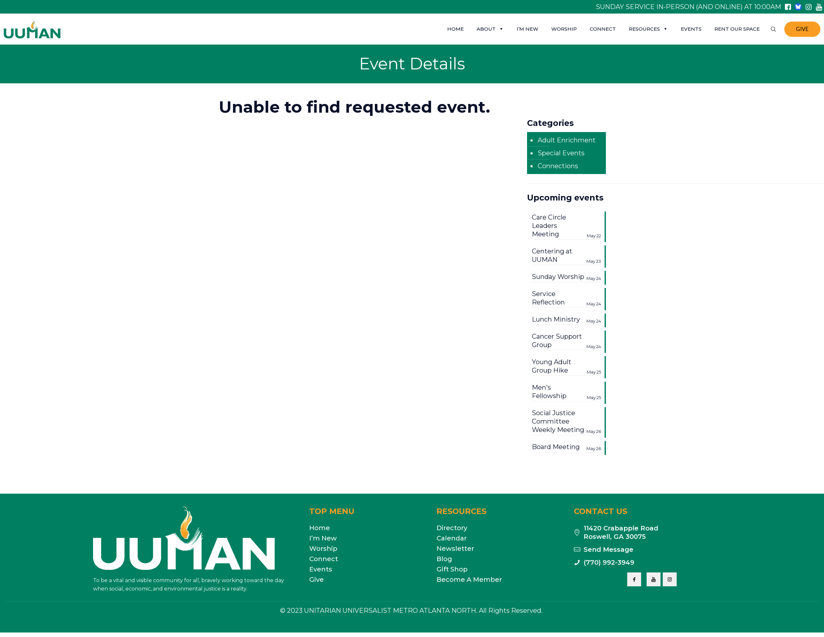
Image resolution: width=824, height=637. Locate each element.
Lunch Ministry (566, 319)
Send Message (608, 549)
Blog (444, 559)
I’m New (323, 538)
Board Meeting (566, 447)
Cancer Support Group (566, 341)
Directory (452, 528)
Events (320, 569)
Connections (558, 166)
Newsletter (455, 548)
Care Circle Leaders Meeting (566, 225)
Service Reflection (566, 298)
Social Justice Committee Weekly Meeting (566, 421)
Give (316, 579)
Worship (323, 548)
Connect (323, 559)
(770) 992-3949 (609, 562)
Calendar (452, 538)
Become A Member (469, 579)
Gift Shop (452, 569)
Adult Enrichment (567, 140)
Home (319, 528)
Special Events (561, 153)
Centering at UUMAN (566, 255)
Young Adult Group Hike (566, 366)
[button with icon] (634, 579)
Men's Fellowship (566, 392)
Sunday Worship (566, 277)
